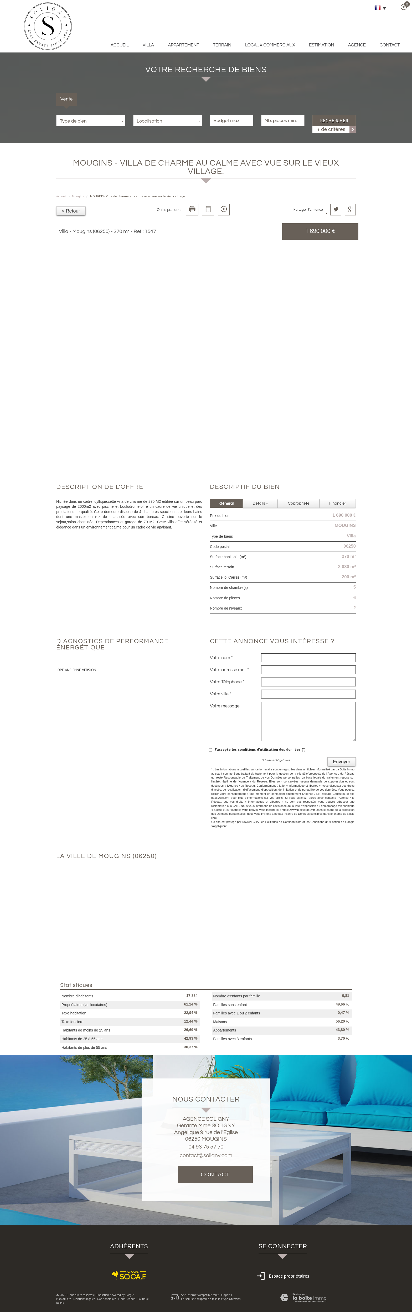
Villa (148, 45)
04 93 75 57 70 (205, 1147)
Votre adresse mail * (229, 670)
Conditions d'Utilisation (325, 821)
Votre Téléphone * (227, 682)
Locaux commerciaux (270, 45)
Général (226, 503)
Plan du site (63, 1299)
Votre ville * (220, 694)
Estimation (321, 45)
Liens (121, 1299)
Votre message (225, 706)
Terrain (222, 45)
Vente (66, 99)
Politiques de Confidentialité (283, 821)
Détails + (260, 503)
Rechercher (334, 120)
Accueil (120, 45)
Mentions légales (84, 1299)
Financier (337, 503)
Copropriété (299, 503)
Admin (131, 1299)
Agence (357, 45)
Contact (390, 45)
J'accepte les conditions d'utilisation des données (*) (260, 749)
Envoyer (341, 761)
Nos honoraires (106, 1299)
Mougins (78, 196)
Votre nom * (221, 657)
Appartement (183, 45)
